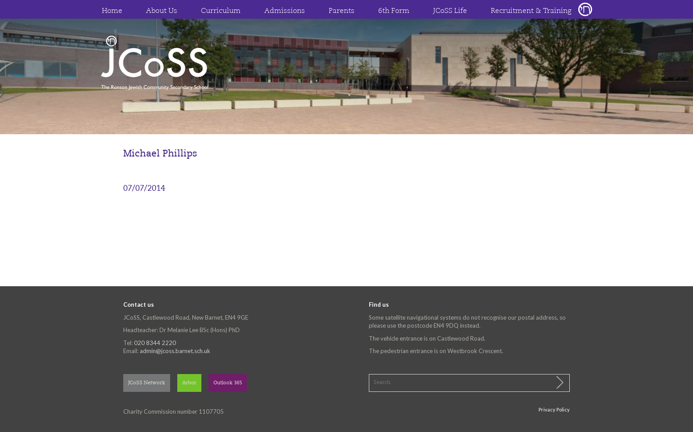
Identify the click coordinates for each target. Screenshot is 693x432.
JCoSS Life (450, 11)
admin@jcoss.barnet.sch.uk (175, 350)
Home (112, 11)
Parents (342, 11)
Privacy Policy (554, 409)
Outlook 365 (227, 383)
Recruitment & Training (531, 11)
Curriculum (221, 11)
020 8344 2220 (155, 342)
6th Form (393, 11)
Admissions (284, 11)
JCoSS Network (146, 383)
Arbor (189, 383)
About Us (161, 11)
